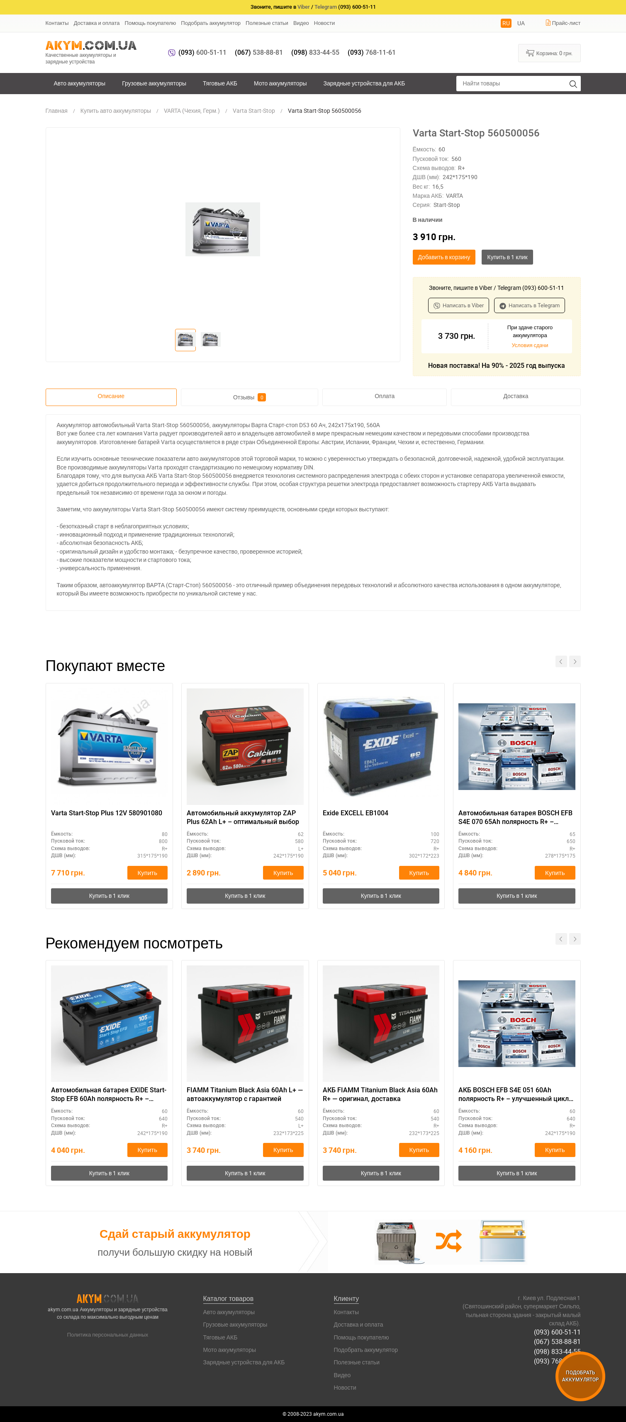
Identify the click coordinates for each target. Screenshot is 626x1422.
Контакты (57, 23)
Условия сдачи (530, 345)
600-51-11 (202, 52)
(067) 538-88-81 (557, 1341)
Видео (301, 23)
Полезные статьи (267, 23)
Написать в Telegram (529, 305)
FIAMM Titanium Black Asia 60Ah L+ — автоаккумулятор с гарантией (245, 1094)
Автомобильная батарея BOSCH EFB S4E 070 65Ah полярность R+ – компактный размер (515, 817)
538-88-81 (259, 52)
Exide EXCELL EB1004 (355, 813)
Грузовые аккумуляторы (154, 83)
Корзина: (549, 52)
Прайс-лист (563, 23)
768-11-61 (372, 52)
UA (521, 23)
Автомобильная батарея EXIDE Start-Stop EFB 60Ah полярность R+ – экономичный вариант (108, 1095)
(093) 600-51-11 (557, 1332)
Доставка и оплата (97, 23)
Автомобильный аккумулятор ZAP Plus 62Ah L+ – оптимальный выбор (243, 817)
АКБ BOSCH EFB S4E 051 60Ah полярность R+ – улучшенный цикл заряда (513, 1095)
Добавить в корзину (444, 257)
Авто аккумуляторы (80, 83)
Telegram (325, 7)
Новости (324, 23)
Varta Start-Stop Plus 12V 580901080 (106, 813)
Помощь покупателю (150, 23)
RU (506, 23)
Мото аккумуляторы (280, 83)
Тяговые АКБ (220, 83)
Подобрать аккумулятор (211, 23)
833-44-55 (315, 52)
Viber (303, 7)
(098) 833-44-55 (557, 1351)
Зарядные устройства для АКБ (364, 83)
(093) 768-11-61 (557, 1361)
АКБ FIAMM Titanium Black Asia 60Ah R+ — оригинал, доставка (380, 1094)
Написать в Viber (459, 305)
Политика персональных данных (108, 1334)
